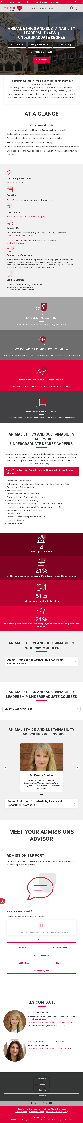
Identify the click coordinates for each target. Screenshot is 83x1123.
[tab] (41, 471)
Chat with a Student (16, 243)
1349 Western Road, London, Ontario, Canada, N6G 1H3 (33, 1120)
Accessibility (50, 1112)
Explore (33, 8)
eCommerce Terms (36, 1112)
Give (51, 8)
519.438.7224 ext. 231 (39, 1048)
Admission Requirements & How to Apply (26, 216)
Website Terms (21, 1112)
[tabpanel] (41, 502)
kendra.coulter (63, 1022)
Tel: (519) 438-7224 (64, 1120)
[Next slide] (77, 767)
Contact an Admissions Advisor (21, 235)
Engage (42, 1090)
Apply (43, 8)
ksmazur (59, 1048)
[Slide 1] (41, 794)
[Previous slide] (5, 767)
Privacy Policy (62, 1112)
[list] (41, 767)
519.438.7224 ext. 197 (39, 1022)
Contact (42, 1096)
